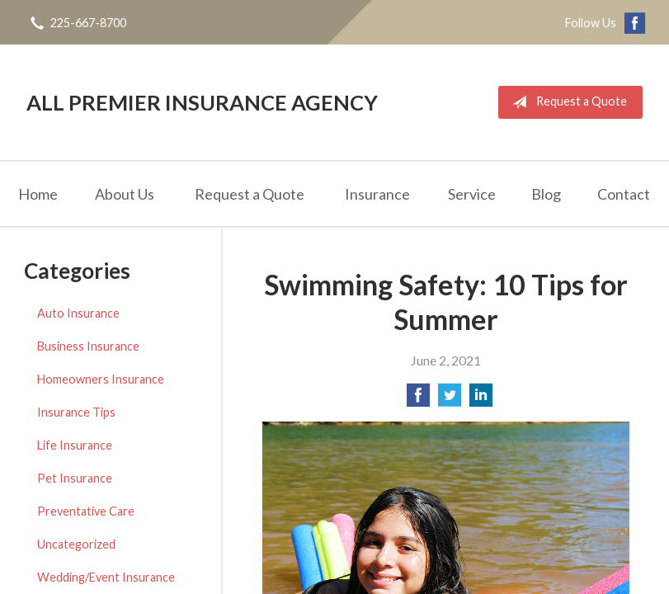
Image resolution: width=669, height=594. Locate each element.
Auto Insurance (78, 313)
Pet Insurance (74, 478)
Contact (623, 194)
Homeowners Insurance (100, 379)
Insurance (377, 194)
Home (38, 194)
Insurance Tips (76, 412)
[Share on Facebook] (418, 400)
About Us (124, 194)
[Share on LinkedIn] (480, 400)
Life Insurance (74, 445)
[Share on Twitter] (449, 400)
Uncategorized (76, 544)
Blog (546, 194)
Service (472, 194)
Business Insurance (88, 346)
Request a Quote (566, 102)
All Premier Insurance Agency (202, 102)
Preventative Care (85, 511)
